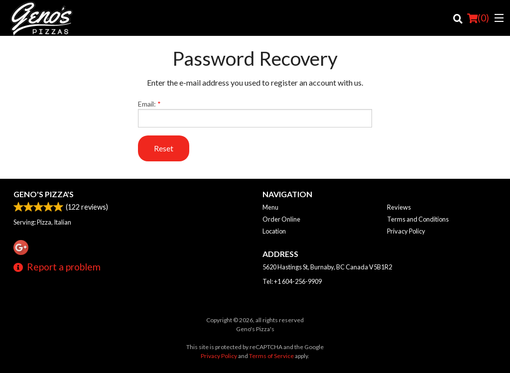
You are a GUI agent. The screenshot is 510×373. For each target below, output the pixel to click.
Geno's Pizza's (43, 194)
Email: (255, 113)
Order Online (281, 219)
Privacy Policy (406, 231)
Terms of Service (271, 356)
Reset (163, 148)
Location (274, 231)
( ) (478, 17)
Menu (270, 207)
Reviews (399, 207)
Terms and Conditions (418, 219)
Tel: (292, 281)
